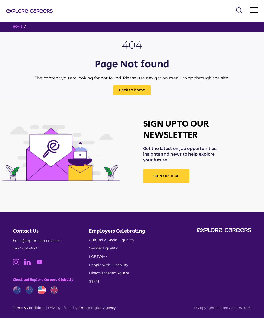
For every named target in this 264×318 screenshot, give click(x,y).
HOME (17, 26)
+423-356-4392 (26, 248)
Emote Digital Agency (97, 308)
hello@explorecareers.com (37, 240)
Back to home (132, 90)
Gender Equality (103, 248)
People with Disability (108, 264)
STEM (94, 281)
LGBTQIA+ (98, 256)
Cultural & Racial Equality (111, 240)
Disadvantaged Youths (109, 273)
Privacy (54, 308)
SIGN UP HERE (166, 176)
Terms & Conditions (29, 308)
